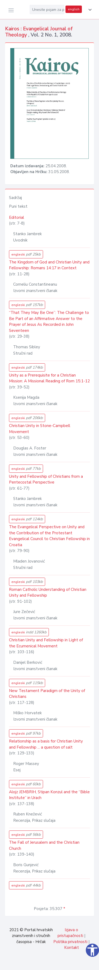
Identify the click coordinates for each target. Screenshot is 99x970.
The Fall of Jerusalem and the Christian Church (44, 845)
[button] (89, 10)
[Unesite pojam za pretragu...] (47, 9)
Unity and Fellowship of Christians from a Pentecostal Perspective (46, 479)
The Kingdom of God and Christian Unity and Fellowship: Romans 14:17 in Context (49, 265)
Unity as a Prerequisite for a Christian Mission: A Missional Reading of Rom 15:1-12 (49, 378)
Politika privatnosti (70, 941)
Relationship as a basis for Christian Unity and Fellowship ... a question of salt (46, 744)
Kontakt (71, 947)
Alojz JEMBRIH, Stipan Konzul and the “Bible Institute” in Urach (49, 795)
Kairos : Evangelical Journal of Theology (39, 31)
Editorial (16, 217)
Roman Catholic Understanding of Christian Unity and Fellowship (47, 592)
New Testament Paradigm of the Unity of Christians (47, 693)
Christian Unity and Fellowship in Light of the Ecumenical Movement (46, 643)
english (73, 9)
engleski (26, 254)
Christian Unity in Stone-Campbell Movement (39, 428)
